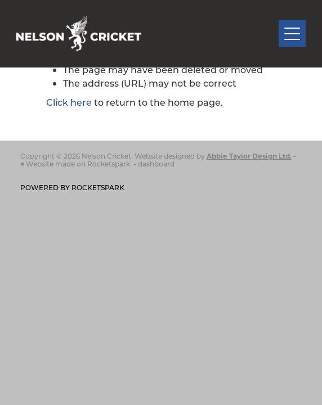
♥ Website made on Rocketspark (75, 163)
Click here (69, 102)
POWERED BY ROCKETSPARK (72, 187)
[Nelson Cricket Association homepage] (147, 34)
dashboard (156, 163)
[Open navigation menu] (292, 33)
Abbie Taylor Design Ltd (248, 155)
